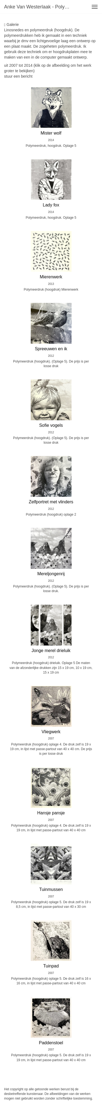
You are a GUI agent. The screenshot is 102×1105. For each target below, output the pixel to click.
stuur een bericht (18, 76)
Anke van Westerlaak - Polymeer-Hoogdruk (39, 7)
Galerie (11, 24)
